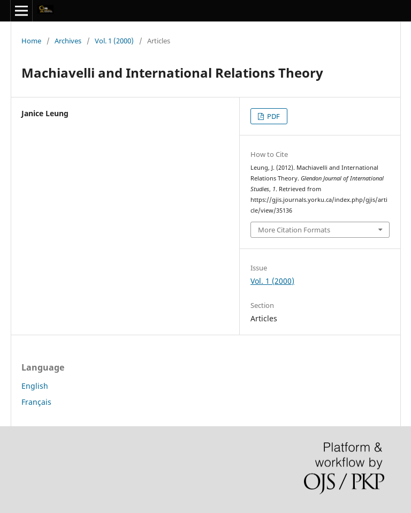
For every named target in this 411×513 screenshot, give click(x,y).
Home (31, 41)
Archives (68, 41)
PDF (272, 116)
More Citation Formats (294, 230)
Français (36, 402)
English (34, 386)
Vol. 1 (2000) (114, 41)
